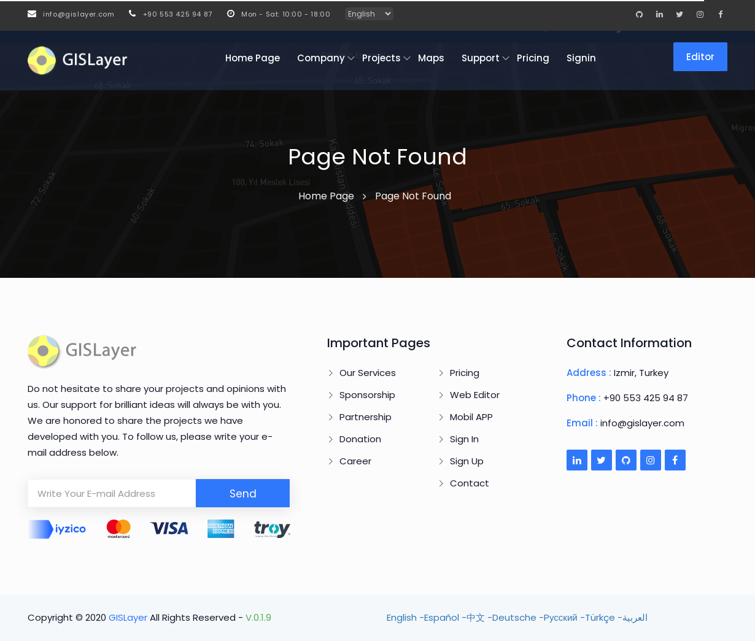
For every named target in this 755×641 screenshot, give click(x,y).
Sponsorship (367, 394)
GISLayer (129, 617)
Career (355, 461)
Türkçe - (603, 617)
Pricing (533, 58)
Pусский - (564, 617)
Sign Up (467, 461)
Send (243, 493)
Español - (445, 617)
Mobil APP (471, 416)
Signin (581, 58)
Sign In (464, 438)
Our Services (367, 372)
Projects (381, 58)
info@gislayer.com (71, 14)
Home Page (252, 58)
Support (481, 58)
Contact (469, 483)
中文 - (479, 617)
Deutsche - (518, 617)
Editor (700, 56)
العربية (635, 617)
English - (405, 617)
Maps (431, 58)
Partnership (365, 416)
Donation (360, 438)
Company (321, 58)
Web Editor (475, 394)
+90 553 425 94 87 (170, 14)
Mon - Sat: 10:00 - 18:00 (279, 14)
